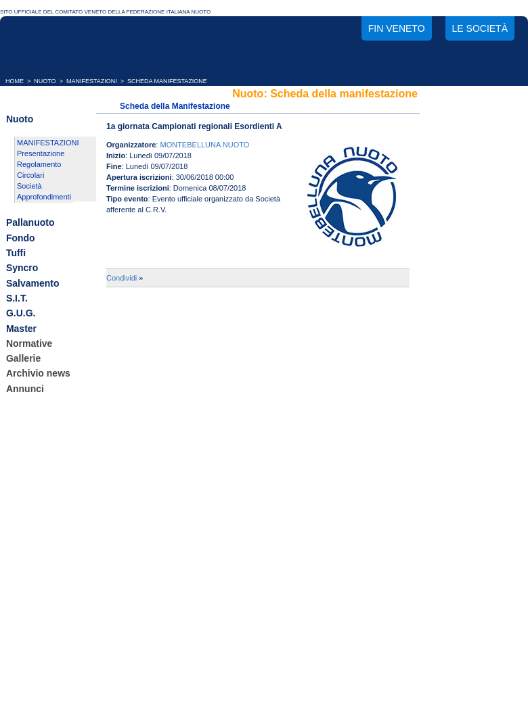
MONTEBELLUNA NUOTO (204, 145)
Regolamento (39, 164)
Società (29, 186)
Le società (480, 28)
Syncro (22, 268)
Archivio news (38, 373)
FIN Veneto (396, 28)
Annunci (25, 388)
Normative (29, 343)
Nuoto (19, 119)
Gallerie (23, 358)
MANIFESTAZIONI (91, 81)
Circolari (30, 175)
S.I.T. (17, 298)
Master (21, 328)
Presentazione (40, 153)
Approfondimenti (44, 197)
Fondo (20, 238)
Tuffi (16, 252)
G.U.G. (21, 313)
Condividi (121, 278)
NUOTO (45, 81)
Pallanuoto (30, 223)
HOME (14, 81)
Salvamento (33, 283)
